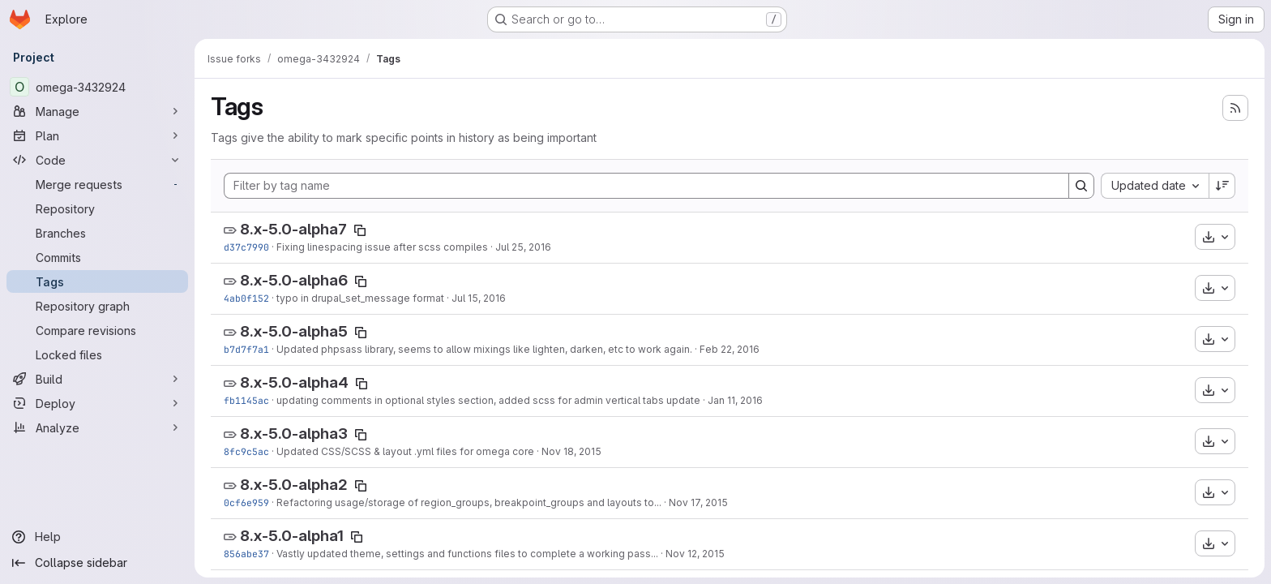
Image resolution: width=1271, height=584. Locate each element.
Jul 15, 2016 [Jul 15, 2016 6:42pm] (478, 298)
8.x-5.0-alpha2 (294, 484)
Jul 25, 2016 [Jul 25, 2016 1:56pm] (523, 247)
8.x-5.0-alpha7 (293, 229)
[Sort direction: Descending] (1222, 186)
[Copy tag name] (360, 230)
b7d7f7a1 (246, 349)
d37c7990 (246, 247)
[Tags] (97, 281)
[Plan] (97, 135)
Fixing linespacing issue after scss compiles (382, 247)
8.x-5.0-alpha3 (294, 433)
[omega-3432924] (97, 86)
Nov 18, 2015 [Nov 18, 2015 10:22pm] (571, 451)
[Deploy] (97, 403)
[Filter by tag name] (646, 186)
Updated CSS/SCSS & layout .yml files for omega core (405, 451)
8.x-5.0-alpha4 (294, 382)
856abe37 (246, 554)
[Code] (97, 159)
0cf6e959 (246, 502)
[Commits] (97, 257)
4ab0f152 (246, 298)
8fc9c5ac (246, 451)
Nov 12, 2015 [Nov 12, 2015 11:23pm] (695, 554)
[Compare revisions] (97, 330)
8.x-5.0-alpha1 (292, 535)
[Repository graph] (97, 305)
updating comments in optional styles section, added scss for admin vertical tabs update (488, 400)
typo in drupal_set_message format (360, 298)
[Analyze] (97, 427)
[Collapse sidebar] (97, 563)
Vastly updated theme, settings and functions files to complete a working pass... (467, 554)
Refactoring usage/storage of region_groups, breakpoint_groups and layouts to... (468, 502)
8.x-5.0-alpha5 (294, 331)
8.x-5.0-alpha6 (294, 280)
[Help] (97, 537)
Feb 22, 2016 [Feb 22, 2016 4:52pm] (730, 349)
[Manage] (97, 111)
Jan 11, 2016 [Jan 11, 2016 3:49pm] (735, 400)
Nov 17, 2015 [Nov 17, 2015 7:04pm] (698, 502)
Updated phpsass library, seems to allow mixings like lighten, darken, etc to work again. (484, 349)
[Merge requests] (97, 184)
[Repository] (97, 208)
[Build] (97, 378)
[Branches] (97, 232)
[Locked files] (97, 354)
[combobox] (1155, 186)
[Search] (1081, 186)
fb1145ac (246, 400)
